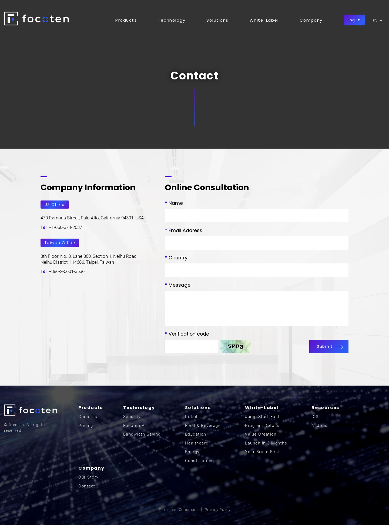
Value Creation (260, 434)
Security (132, 416)
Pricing (85, 425)
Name (174, 203)
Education (195, 434)
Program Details (262, 425)
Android (319, 425)
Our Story (88, 477)
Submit (329, 346)
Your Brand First (262, 451)
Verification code (187, 334)
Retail (191, 416)
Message (177, 285)
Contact (86, 486)
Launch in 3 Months (266, 443)
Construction (199, 460)
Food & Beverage (203, 425)
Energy (192, 451)
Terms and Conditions (179, 509)
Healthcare (197, 443)
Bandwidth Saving (142, 434)
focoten (36, 18)
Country (176, 257)
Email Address (183, 230)
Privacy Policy (218, 509)
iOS (315, 416)
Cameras (88, 416)
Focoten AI (134, 425)
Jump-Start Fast (262, 416)
